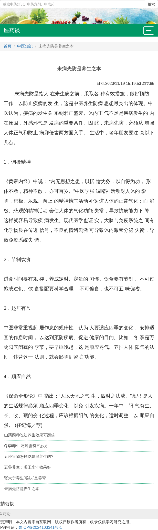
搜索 (151, 4)
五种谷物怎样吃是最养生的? (28, 456)
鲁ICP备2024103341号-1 (40, 527)
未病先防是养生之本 (21, 489)
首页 (7, 46)
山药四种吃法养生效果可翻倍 (29, 435)
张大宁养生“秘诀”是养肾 (25, 478)
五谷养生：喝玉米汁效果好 (27, 467)
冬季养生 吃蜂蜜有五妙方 (26, 446)
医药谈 (12, 30)
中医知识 (25, 46)
